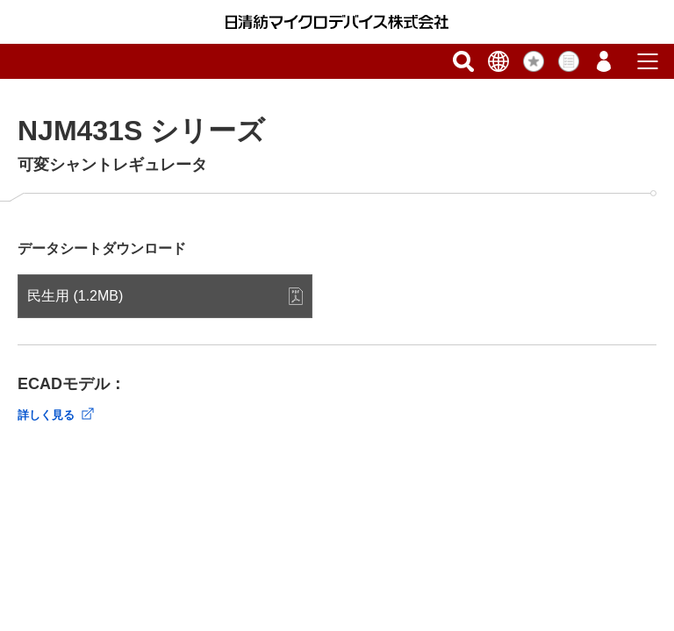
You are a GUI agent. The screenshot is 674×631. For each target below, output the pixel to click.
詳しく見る (46, 415)
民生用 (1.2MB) (75, 295)
